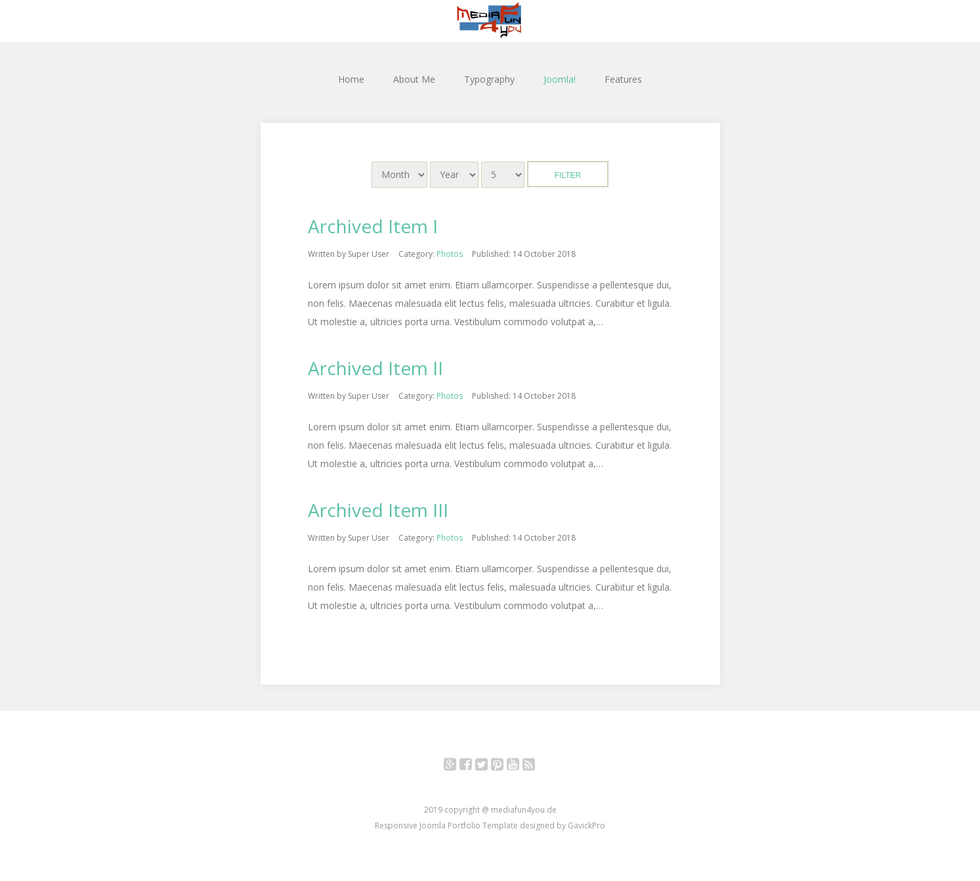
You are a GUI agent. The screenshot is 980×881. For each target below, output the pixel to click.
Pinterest (504, 766)
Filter (568, 175)
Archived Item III (378, 509)
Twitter (489, 766)
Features (623, 79)
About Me (414, 79)
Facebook (473, 766)
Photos (450, 254)
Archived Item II (375, 367)
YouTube (520, 766)
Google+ (457, 766)
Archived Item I (373, 226)
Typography (489, 79)
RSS (536, 766)
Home (351, 79)
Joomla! (559, 79)
